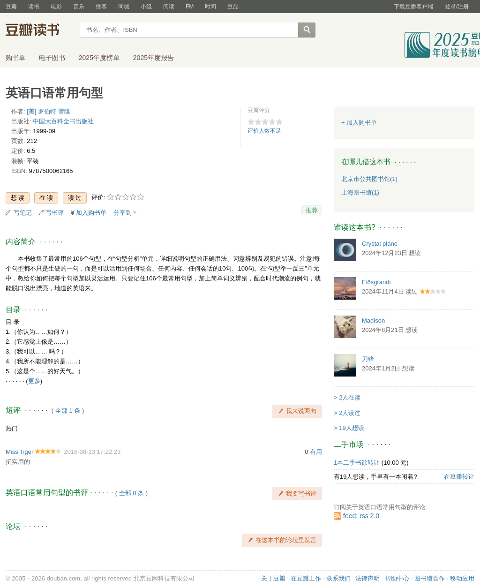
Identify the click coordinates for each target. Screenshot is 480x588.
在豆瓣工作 (306, 578)
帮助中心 (397, 578)
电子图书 (52, 57)
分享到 (122, 212)
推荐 (312, 210)
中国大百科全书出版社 (63, 121)
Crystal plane (380, 243)
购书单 (15, 57)
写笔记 (23, 212)
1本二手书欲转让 (357, 462)
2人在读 (349, 397)
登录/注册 (457, 6)
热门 (12, 428)
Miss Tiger (19, 451)
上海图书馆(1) (360, 192)
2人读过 (349, 412)
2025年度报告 (153, 57)
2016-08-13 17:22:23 (92, 451)
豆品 (233, 6)
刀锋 (368, 358)
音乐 (78, 6)
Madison (373, 320)
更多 (34, 380)
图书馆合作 (429, 578)
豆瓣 (11, 6)
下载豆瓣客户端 (413, 6)
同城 (123, 6)
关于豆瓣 (273, 578)
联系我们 (338, 578)
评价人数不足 (264, 131)
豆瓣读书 (40, 31)
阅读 (168, 6)
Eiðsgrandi (376, 282)
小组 (146, 6)
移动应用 (462, 578)
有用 (316, 451)
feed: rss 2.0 (361, 516)
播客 (101, 6)
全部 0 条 (131, 493)
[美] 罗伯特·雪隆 (48, 111)
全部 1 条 (67, 410)
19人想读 (351, 427)
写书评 (54, 212)
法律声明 (367, 578)
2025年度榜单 (99, 57)
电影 (56, 6)
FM (190, 6)
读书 (33, 6)
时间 (210, 6)
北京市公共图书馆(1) (369, 178)
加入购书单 (91, 212)
